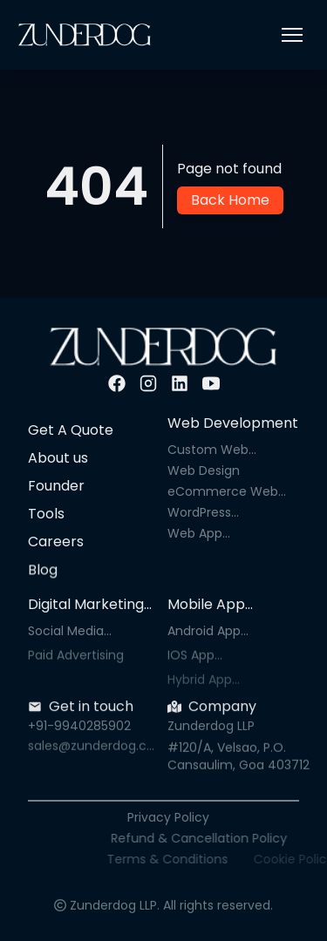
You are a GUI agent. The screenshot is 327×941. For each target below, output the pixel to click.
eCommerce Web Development (222, 491)
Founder (56, 486)
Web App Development (209, 534)
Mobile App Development (214, 604)
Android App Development (209, 631)
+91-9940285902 (79, 728)
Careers (56, 542)
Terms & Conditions (208, 859)
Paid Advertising (76, 659)
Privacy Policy (184, 817)
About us (58, 458)
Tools (46, 514)
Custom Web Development (209, 449)
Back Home (230, 200)
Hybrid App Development (209, 685)
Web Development (232, 423)
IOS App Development (209, 659)
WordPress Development (209, 512)
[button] (292, 35)
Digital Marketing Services (86, 604)
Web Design (203, 470)
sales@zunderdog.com (91, 750)
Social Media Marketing (66, 631)
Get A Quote (70, 430)
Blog (43, 573)
